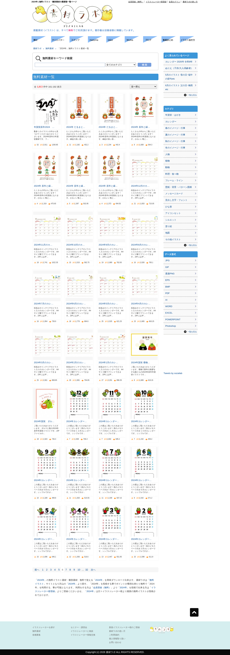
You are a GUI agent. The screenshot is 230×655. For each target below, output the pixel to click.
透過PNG (169, 273)
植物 (167, 161)
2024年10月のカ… (75, 244)
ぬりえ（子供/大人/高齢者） (179, 68)
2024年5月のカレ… (108, 303)
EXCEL (169, 313)
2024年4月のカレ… (140, 303)
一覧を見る (192, 95)
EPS (167, 280)
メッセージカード (174, 193)
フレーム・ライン (174, 180)
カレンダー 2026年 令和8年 (179, 61)
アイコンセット (173, 213)
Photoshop (170, 326)
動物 (167, 167)
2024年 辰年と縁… (140, 127)
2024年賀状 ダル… (44, 421)
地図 (167, 233)
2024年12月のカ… (140, 186)
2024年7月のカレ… (43, 303)
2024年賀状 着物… (140, 362)
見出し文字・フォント (176, 200)
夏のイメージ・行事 (175, 134)
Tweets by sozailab (173, 373)
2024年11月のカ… (43, 244)
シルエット (170, 220)
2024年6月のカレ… (76, 303)
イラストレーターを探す (43, 627)
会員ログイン (174, 2)
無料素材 (49, 48)
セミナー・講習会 (79, 627)
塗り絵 (168, 226)
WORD (168, 306)
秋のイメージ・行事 (175, 141)
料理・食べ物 (172, 174)
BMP (167, 286)
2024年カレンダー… (76, 421)
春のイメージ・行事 (175, 128)
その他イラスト (173, 239)
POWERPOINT (172, 319)
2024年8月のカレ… (140, 244)
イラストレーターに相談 (82, 631)
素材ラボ (37, 48)
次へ (93, 569)
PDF (167, 293)
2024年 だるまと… (75, 127)
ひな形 (168, 206)
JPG (167, 260)
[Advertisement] (158, 10)
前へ (37, 569)
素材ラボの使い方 (190, 2)
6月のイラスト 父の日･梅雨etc (179, 87)
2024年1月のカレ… (108, 362)
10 (79, 569)
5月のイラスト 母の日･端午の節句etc (179, 77)
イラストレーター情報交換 (83, 635)
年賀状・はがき (173, 115)
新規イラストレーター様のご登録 (124, 627)
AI (166, 300)
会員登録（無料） (135, 2)
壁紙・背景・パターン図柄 (178, 187)
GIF (167, 267)
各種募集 (36, 635)
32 (86, 569)
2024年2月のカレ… (76, 362)
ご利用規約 (114, 635)
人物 (167, 154)
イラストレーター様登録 (156, 2)
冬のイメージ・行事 (175, 147)
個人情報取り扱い (117, 638)
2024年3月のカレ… (43, 362)
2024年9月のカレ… (108, 244)
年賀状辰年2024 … (44, 127)
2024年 (40, 580)
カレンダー (170, 121)
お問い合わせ (115, 642)
